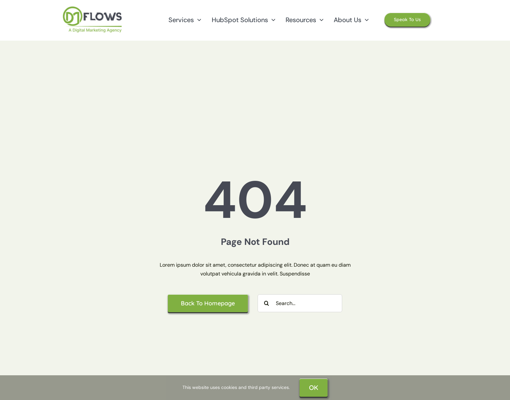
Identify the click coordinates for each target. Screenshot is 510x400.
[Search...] (300, 303)
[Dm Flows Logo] (93, 7)
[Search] (266, 303)
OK (313, 387)
